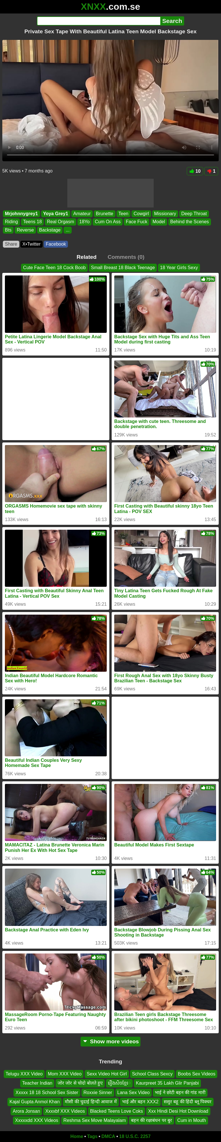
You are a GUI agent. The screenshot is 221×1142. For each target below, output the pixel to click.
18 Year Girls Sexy (179, 267)
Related (86, 257)
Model (159, 222)
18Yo (84, 222)
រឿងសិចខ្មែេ (119, 1083)
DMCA (108, 1136)
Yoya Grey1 (55, 213)
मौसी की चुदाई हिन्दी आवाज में (91, 1101)
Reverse (25, 230)
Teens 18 (32, 222)
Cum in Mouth (191, 1120)
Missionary (165, 213)
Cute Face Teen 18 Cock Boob (54, 267)
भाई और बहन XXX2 (140, 1101)
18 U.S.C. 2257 (134, 1136)
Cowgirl (141, 213)
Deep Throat (194, 213)
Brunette (104, 213)
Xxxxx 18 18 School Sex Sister (47, 1092)
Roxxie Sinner (97, 1092)
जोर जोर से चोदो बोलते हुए (80, 1083)
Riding (11, 222)
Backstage (50, 230)
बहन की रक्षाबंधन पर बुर (151, 1120)
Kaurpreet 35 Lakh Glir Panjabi (167, 1083)
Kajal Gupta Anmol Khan (34, 1101)
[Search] (98, 21)
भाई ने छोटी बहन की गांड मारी (180, 1092)
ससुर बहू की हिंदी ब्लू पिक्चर (188, 1101)
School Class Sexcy (152, 1073)
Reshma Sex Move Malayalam (94, 1120)
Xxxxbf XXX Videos (65, 1111)
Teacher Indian (37, 1083)
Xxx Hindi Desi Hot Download (178, 1111)
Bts (8, 230)
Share (11, 244)
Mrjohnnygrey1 (21, 213)
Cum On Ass (108, 222)
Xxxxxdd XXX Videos (36, 1120)
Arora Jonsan (26, 1111)
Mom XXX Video (64, 1073)
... (67, 230)
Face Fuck (136, 222)
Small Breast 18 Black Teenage (123, 267)
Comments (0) (126, 257)
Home (77, 1136)
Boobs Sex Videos (196, 1073)
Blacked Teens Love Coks (116, 1111)
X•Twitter (31, 244)
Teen (124, 213)
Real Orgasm (60, 222)
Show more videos (110, 1041)
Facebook (56, 244)
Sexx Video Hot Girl (107, 1073)
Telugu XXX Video (24, 1073)
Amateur (82, 213)
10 (195, 171)
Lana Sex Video (133, 1092)
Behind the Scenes (189, 222)
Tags (92, 1136)
